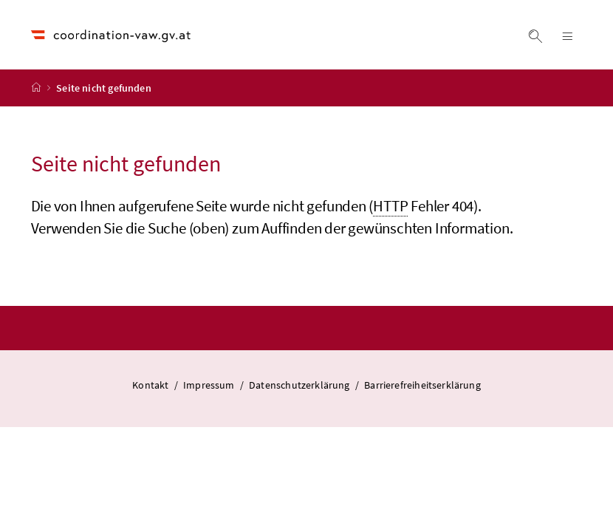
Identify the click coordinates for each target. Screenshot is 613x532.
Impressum (210, 385)
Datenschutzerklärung (300, 385)
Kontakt (151, 385)
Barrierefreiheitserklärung (422, 385)
